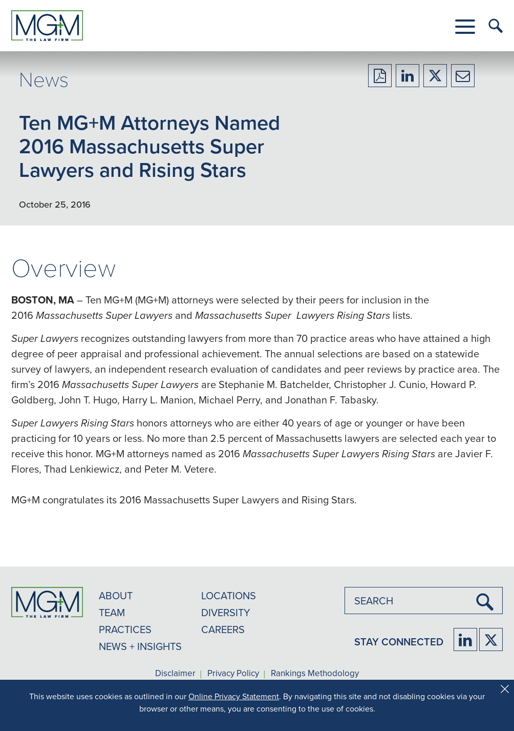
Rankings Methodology (315, 673)
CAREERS (223, 629)
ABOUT (116, 595)
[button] (465, 26)
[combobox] (424, 600)
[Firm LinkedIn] (465, 639)
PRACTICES (125, 629)
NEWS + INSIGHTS (140, 646)
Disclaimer (175, 673)
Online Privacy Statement (233, 696)
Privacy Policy (233, 673)
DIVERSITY (225, 612)
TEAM (112, 612)
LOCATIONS (228, 595)
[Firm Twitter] (491, 639)
